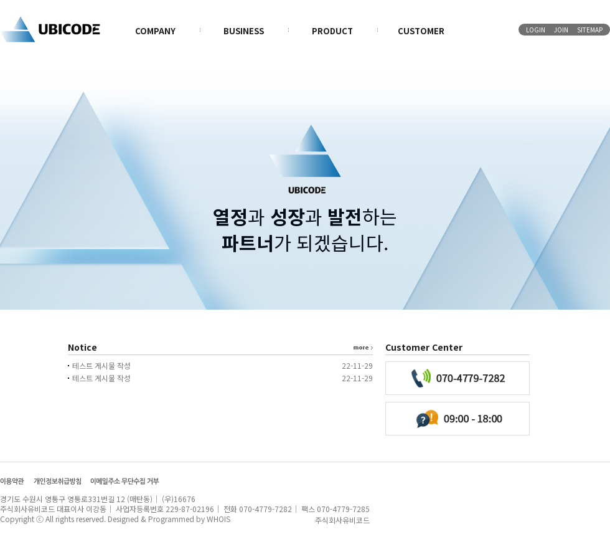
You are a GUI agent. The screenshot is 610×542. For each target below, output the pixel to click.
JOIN (561, 29)
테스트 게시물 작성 (101, 365)
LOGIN (535, 29)
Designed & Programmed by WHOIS (169, 518)
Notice (82, 347)
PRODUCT (332, 31)
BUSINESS (243, 31)
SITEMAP (590, 29)
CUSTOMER (421, 31)
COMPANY (155, 31)
